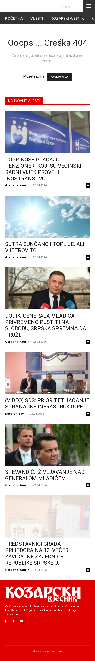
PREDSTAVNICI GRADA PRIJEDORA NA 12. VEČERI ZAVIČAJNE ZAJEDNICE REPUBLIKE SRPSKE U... (37, 553)
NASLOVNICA (59, 76)
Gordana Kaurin (17, 185)
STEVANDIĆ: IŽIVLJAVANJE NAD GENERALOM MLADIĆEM (45, 475)
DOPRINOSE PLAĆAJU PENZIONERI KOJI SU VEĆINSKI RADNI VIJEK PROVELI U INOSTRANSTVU (43, 169)
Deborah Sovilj (16, 413)
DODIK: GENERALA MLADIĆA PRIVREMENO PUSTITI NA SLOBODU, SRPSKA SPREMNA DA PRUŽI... (45, 325)
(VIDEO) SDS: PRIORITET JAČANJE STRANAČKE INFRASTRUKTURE (47, 403)
